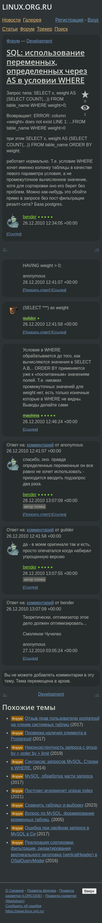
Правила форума (41, 890)
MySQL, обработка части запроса (58, 776)
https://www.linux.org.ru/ (24, 911)
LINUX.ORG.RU (27, 7)
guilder (29, 318)
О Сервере (14, 890)
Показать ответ (37, 290)
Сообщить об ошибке (23, 906)
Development (39, 41)
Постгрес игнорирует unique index (59, 790)
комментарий (40, 445)
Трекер (44, 29)
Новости (11, 20)
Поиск (61, 29)
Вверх (89, 891)
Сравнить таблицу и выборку (54, 805)
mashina (31, 415)
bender (29, 216)
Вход (93, 20)
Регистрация (69, 20)
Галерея (32, 20)
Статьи (10, 29)
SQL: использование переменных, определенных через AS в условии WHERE (47, 66)
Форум (27, 29)
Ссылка (14, 234)
